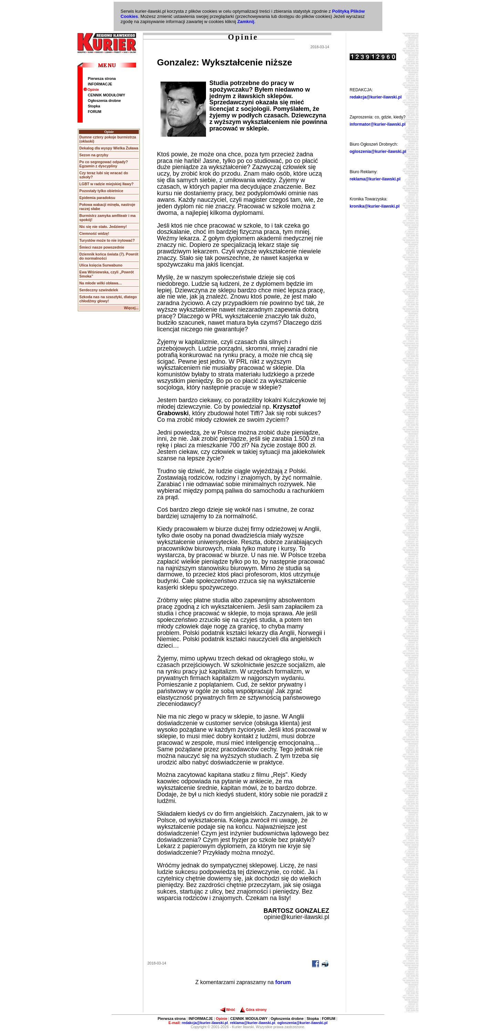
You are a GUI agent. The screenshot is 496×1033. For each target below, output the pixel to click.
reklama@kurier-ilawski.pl (375, 179)
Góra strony (253, 1010)
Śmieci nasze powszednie (101, 247)
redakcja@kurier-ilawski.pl (376, 97)
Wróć (227, 1010)
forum (283, 982)
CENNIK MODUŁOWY (106, 95)
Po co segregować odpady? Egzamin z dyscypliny (103, 164)
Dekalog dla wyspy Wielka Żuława (108, 148)
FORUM (94, 111)
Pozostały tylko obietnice (101, 191)
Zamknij (245, 21)
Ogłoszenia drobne (104, 100)
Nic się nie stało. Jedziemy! (103, 227)
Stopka (94, 106)
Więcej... (131, 308)
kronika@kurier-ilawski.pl (375, 206)
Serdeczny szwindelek (98, 290)
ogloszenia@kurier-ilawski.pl (378, 151)
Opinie (91, 89)
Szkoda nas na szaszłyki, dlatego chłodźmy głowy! (108, 299)
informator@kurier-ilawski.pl (377, 124)
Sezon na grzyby (93, 155)
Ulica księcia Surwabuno (100, 265)
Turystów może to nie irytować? (107, 240)
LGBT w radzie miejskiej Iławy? (106, 184)
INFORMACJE (100, 84)
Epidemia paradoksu (97, 198)
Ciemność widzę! (94, 233)
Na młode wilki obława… (100, 283)
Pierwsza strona (102, 78)
